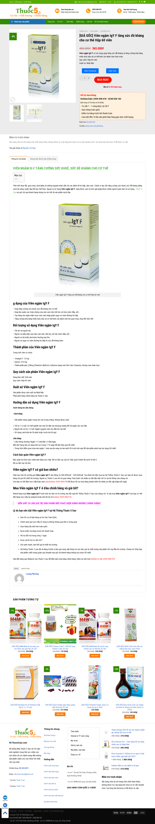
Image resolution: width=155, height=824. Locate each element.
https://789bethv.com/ (79, 821)
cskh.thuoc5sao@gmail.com (23, 774)
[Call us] (142, 2)
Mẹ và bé (74, 741)
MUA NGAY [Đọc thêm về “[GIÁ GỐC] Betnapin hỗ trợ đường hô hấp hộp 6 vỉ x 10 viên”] (25, 712)
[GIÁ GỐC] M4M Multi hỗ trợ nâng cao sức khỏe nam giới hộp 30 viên (25, 647)
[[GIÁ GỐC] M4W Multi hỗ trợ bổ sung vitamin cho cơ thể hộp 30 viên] (95, 623)
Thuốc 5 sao (20, 780)
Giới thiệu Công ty (49, 735)
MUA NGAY (103, 79)
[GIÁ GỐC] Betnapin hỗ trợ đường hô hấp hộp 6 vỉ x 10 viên (25, 706)
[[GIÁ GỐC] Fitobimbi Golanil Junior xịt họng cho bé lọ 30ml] (95, 682)
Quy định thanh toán (50, 802)
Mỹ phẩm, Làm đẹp (78, 750)
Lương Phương (32, 574)
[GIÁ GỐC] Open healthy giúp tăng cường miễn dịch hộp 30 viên (60, 706)
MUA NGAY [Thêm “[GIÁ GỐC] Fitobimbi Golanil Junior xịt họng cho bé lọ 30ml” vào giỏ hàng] (94, 714)
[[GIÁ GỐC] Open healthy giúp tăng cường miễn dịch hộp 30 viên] (60, 682)
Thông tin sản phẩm (18, 159)
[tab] (18, 159)
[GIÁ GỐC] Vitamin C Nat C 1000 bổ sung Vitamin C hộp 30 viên (60, 647)
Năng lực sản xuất (50, 741)
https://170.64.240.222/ (95, 821)
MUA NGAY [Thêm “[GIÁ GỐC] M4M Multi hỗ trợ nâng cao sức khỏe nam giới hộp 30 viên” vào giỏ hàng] (25, 656)
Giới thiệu (70, 22)
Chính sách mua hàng (51, 766)
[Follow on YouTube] (144, 2)
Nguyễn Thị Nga (29, 148)
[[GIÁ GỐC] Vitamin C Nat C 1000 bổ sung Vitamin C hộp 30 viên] (60, 623)
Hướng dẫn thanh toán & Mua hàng (43, 159)
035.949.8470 (23, 768)
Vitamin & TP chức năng (80, 736)
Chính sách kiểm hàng (51, 772)
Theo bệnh (94, 31)
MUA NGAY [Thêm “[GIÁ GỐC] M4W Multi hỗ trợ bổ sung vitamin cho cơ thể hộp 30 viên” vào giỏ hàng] (94, 656)
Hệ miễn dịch (105, 31)
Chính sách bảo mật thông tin (53, 796)
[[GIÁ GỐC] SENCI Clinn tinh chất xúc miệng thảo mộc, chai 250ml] (129, 623)
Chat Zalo (112, 71)
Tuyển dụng (80, 22)
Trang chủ (51, 22)
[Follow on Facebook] (139, 2)
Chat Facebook (90, 71)
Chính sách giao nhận (51, 778)
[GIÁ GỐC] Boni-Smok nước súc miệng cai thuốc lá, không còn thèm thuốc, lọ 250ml (129, 707)
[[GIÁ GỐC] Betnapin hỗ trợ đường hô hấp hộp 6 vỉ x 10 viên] (25, 682)
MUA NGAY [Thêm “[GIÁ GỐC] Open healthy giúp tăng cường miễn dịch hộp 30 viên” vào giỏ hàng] (60, 714)
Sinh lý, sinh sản (76, 745)
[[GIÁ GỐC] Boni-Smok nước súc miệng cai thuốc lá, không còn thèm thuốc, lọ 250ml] (129, 682)
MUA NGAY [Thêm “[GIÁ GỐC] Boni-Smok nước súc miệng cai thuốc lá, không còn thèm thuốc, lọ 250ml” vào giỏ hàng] (129, 717)
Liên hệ (89, 22)
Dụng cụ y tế (75, 754)
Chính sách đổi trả (50, 784)
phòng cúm (89, 126)
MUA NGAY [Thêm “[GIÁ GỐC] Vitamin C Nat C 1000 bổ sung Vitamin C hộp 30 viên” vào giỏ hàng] (60, 656)
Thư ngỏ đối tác (49, 747)
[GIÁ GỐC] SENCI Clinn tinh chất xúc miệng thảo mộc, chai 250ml (130, 647)
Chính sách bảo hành (51, 790)
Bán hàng (47, 753)
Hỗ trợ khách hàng (102, 21)
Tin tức (60, 21)
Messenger (5, 806)
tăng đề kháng (98, 126)
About (16, 568)
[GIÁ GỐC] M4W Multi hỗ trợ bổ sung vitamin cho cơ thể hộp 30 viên (95, 647)
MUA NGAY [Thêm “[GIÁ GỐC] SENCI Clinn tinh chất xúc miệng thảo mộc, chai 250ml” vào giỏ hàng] (129, 656)
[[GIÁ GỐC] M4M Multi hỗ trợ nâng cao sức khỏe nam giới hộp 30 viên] (25, 623)
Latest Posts (25, 568)
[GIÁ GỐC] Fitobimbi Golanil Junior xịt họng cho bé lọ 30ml (94, 706)
